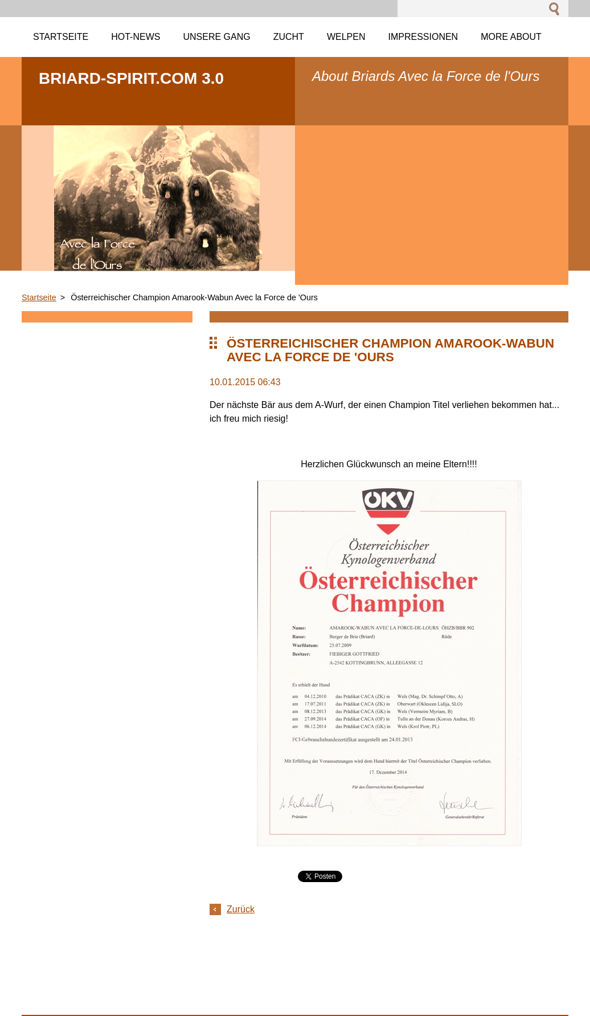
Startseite (39, 297)
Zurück (241, 909)
